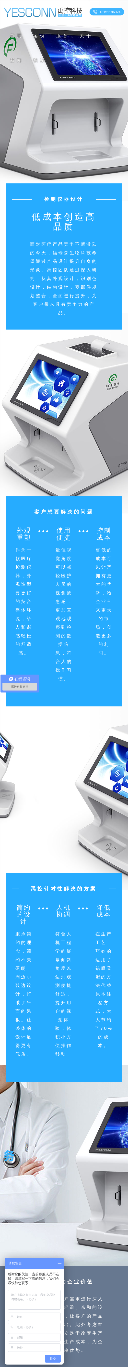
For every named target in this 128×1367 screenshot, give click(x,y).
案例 (40, 35)
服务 (63, 35)
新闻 (17, 60)
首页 (17, 35)
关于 (86, 35)
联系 (40, 60)
